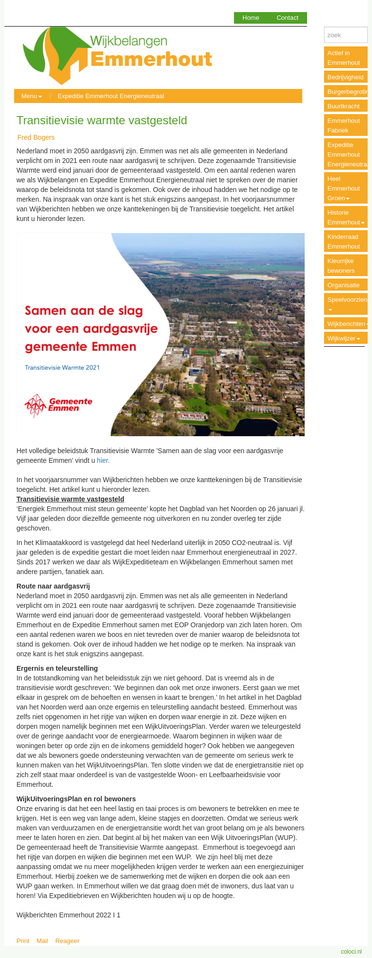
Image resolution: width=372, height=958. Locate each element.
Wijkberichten (348, 323)
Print (23, 940)
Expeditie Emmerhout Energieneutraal (111, 96)
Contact (287, 17)
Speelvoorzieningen (349, 303)
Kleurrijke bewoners (341, 265)
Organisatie (343, 285)
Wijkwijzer (343, 338)
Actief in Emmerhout (343, 57)
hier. (103, 460)
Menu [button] (31, 96)
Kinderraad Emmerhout (343, 241)
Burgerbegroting (349, 91)
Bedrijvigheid (345, 77)
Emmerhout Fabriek (343, 125)
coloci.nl (351, 951)
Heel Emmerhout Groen (343, 188)
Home (251, 17)
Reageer (67, 940)
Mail (42, 940)
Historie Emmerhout (346, 217)
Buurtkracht (343, 106)
